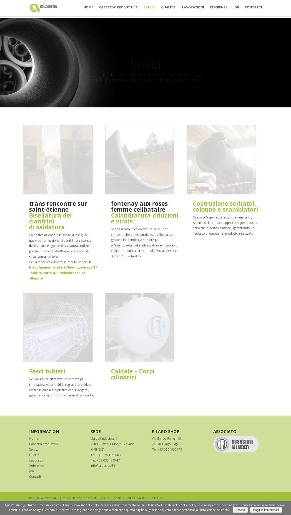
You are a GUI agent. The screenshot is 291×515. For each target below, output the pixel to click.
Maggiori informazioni (266, 510)
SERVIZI (149, 9)
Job (31, 471)
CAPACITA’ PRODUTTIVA (118, 9)
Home (33, 438)
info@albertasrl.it (102, 465)
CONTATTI (253, 9)
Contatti (35, 476)
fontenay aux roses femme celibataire (139, 206)
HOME (88, 9)
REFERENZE (218, 9)
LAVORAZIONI (193, 9)
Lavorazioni (37, 460)
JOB (236, 9)
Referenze (36, 465)
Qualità (34, 455)
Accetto (240, 510)
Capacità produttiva (43, 444)
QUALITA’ (168, 9)
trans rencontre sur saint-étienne (58, 206)
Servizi (33, 449)
